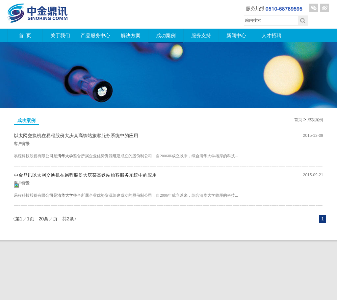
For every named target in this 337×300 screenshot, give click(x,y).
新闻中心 (236, 35)
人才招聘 (271, 35)
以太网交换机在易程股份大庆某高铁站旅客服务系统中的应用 (76, 135)
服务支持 (201, 35)
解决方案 (131, 35)
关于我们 (60, 35)
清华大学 (65, 156)
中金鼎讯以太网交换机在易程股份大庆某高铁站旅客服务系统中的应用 (85, 175)
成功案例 (166, 35)
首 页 (25, 35)
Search (303, 20)
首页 (298, 119)
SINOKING (37, 14)
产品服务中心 (95, 35)
